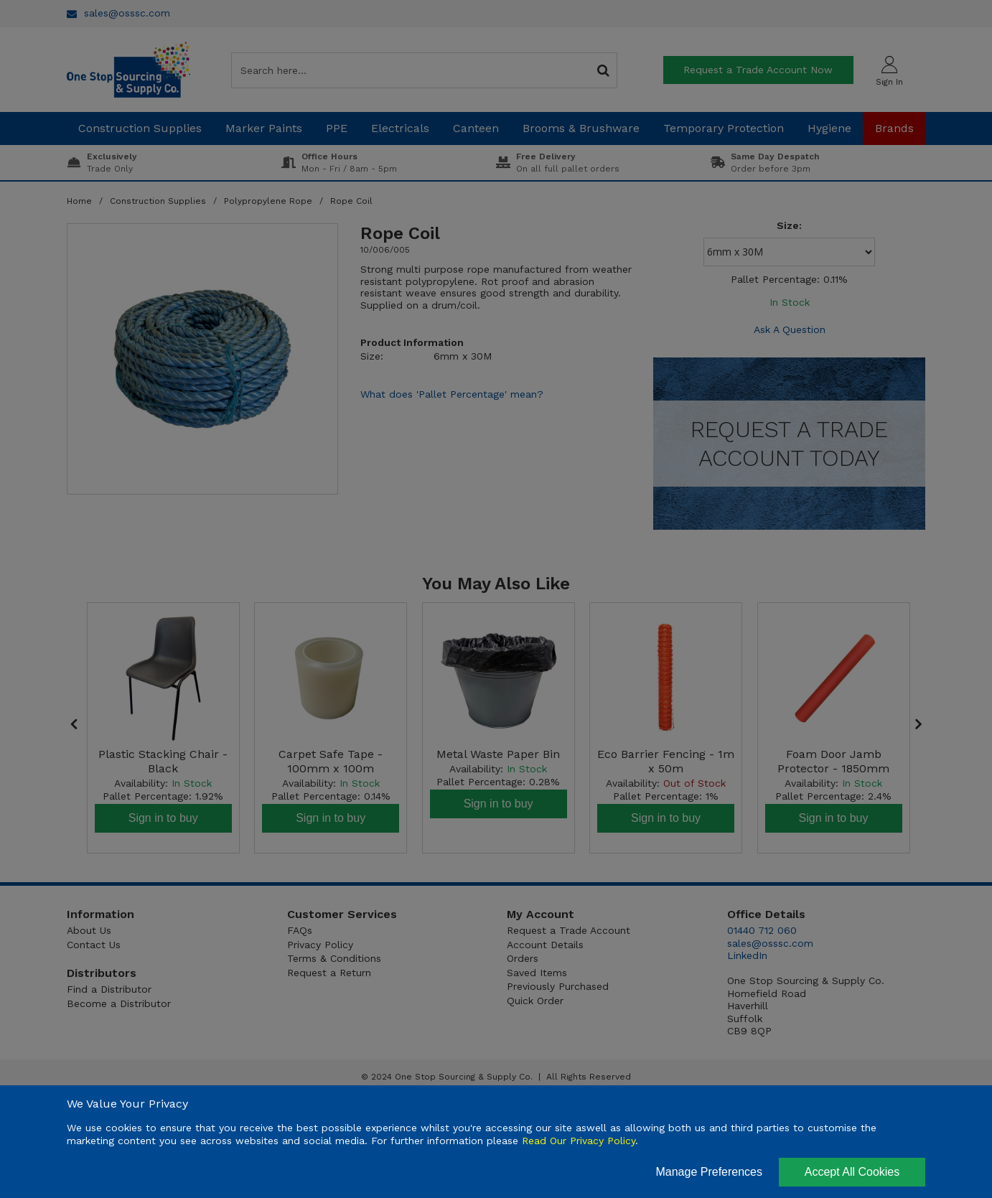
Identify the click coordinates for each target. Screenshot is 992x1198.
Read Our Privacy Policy (578, 1140)
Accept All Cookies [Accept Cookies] (852, 1172)
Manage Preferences (708, 1172)
